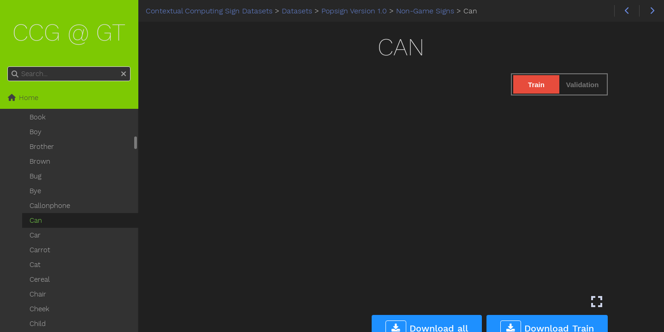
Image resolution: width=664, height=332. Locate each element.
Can (36, 220)
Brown (40, 161)
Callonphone (50, 206)
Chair (38, 294)
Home (22, 98)
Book (38, 117)
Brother (42, 146)
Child (38, 324)
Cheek (39, 309)
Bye (35, 191)
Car (35, 235)
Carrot (40, 250)
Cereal (40, 279)
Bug (36, 176)
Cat (35, 265)
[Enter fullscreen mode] (596, 301)
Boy (36, 132)
